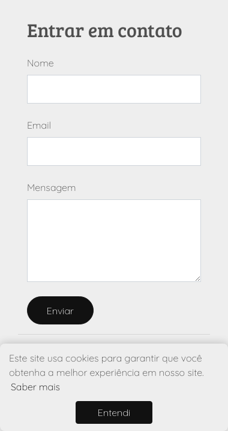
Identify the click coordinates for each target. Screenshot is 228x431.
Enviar (60, 311)
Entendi (114, 412)
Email (39, 125)
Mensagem (51, 187)
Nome (40, 63)
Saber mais (35, 387)
